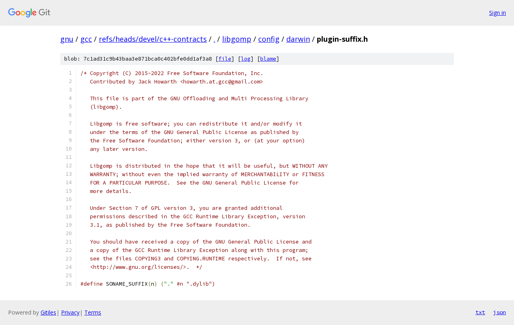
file (224, 58)
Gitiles (48, 312)
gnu (66, 39)
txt (480, 312)
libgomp (236, 39)
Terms (92, 312)
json (499, 312)
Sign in (497, 12)
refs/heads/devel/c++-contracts (153, 39)
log (246, 58)
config (268, 39)
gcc (86, 39)
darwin (298, 39)
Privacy (70, 312)
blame (268, 58)
